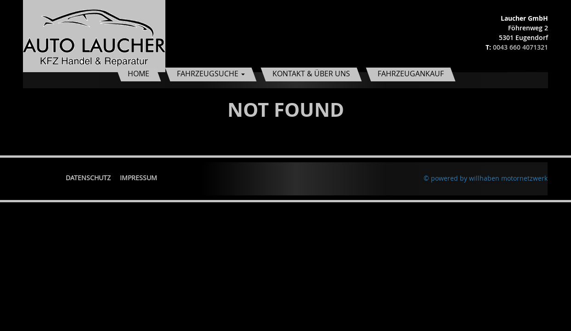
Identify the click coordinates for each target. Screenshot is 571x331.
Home (138, 73)
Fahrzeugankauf (411, 73)
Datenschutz (88, 177)
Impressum (138, 177)
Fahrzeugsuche (211, 73)
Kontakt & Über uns (311, 73)
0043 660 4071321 (520, 47)
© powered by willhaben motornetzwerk (486, 178)
